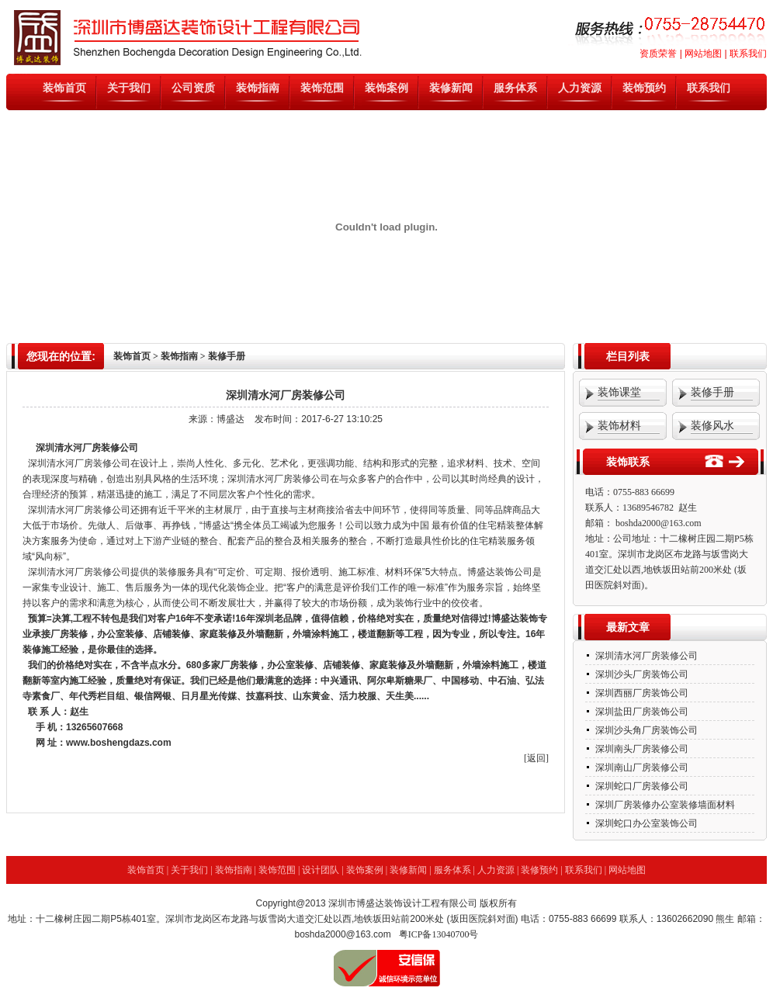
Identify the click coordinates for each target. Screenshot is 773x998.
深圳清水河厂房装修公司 (79, 572)
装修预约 (539, 870)
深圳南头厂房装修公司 (640, 748)
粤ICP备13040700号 (439, 934)
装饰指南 (257, 87)
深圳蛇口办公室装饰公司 (645, 823)
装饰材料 (619, 425)
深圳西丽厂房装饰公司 (640, 693)
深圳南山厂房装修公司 (640, 767)
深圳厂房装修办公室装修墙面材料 (664, 804)
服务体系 (515, 87)
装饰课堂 (619, 392)
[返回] (536, 758)
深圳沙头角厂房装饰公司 (645, 730)
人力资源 (579, 87)
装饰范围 (322, 87)
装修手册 (712, 392)
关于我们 (129, 87)
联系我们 (748, 53)
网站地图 (703, 53)
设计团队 (320, 870)
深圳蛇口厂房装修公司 (640, 786)
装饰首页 (64, 87)
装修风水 (712, 425)
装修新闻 (451, 87)
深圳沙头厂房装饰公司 (640, 674)
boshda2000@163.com (658, 523)
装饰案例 (386, 87)
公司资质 (193, 87)
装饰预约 (644, 87)
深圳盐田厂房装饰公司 (640, 711)
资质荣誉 (658, 53)
